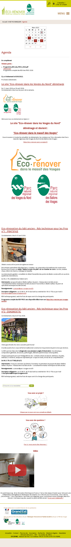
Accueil (4, 22)
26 (42, 41)
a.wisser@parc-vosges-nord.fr (23, 288)
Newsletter (62, 533)
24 (35, 41)
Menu (61, 13)
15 (29, 38)
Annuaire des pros (27, 535)
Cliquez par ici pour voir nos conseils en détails (35, 412)
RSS (35, 535)
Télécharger (7, 69)
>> (41, 47)
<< (30, 47)
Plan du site (24, 533)
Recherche (41, 533)
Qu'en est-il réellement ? (55, 498)
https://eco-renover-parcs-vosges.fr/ (35, 142)
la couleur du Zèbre (45, 535)
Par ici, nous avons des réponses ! (35, 444)
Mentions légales (51, 533)
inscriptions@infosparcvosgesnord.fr (13, 293)
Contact (15, 533)
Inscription (32, 533)
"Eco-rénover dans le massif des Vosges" (35, 133)
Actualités (8, 533)
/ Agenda (24, 22)
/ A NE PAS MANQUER (14, 22)
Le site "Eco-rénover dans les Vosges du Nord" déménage (32, 84)
